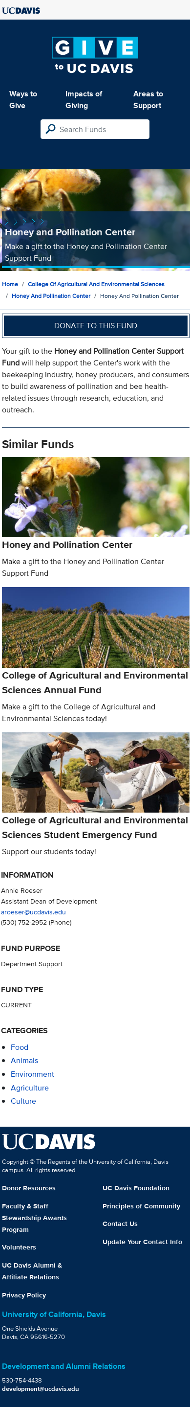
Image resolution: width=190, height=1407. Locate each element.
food (19, 1047)
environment (32, 1074)
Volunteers (19, 1247)
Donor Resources (29, 1188)
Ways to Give (23, 99)
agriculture (30, 1087)
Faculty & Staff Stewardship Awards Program (34, 1217)
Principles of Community (141, 1206)
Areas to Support (148, 99)
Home (10, 284)
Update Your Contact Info (142, 1242)
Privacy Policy (24, 1295)
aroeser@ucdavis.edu (33, 912)
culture (23, 1101)
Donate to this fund (95, 325)
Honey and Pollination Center (51, 296)
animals (24, 1060)
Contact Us (120, 1223)
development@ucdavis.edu (40, 1388)
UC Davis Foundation (136, 1188)
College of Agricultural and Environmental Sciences (96, 284)
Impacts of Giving (83, 99)
